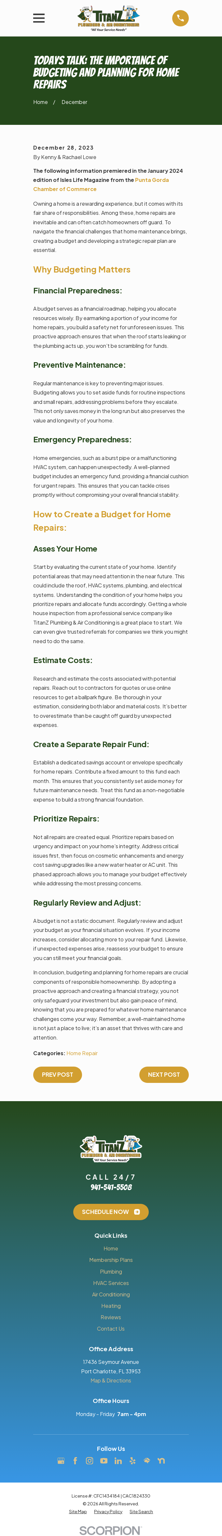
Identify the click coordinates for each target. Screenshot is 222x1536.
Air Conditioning (111, 1294)
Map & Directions (110, 1380)
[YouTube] (103, 1460)
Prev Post (57, 1074)
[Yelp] (132, 1460)
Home (111, 1248)
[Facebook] (75, 1460)
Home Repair (82, 1053)
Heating (111, 1305)
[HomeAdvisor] (146, 1460)
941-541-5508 (111, 1187)
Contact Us (111, 1328)
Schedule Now (111, 1211)
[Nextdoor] (161, 1460)
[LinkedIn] (118, 1460)
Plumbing (111, 1271)
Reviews (111, 1317)
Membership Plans (111, 1259)
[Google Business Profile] (60, 1460)
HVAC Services (111, 1282)
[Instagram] (89, 1460)
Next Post (164, 1074)
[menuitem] (78, 1511)
